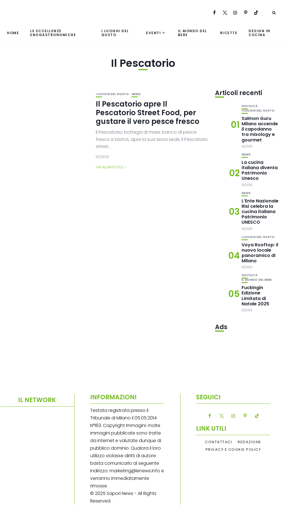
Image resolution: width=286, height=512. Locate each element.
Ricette (229, 32)
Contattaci (218, 442)
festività (250, 106)
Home (13, 32)
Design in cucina (259, 33)
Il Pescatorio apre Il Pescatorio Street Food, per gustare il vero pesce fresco (147, 112)
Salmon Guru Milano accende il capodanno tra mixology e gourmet (260, 129)
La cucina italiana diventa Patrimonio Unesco (260, 170)
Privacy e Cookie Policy (233, 450)
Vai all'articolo (109, 167)
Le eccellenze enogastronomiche (53, 33)
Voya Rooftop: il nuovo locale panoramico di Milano (260, 253)
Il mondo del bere (192, 33)
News (136, 94)
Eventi (153, 32)
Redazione (249, 442)
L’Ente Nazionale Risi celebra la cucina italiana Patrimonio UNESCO (260, 212)
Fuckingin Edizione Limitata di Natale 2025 (255, 295)
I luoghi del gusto (115, 33)
